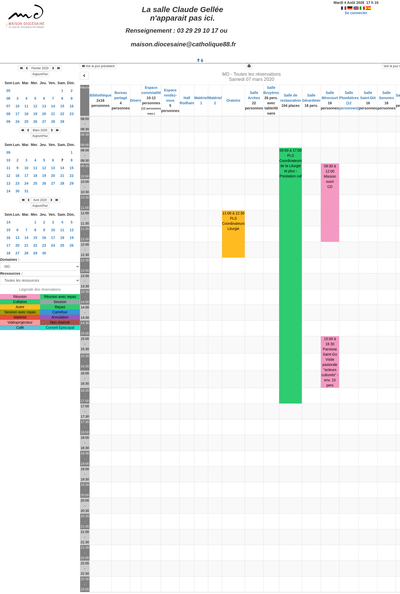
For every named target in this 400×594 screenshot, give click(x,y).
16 (72, 106)
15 (62, 106)
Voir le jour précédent (98, 66)
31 (26, 191)
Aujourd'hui (40, 74)
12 (35, 106)
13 (44, 106)
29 (62, 121)
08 (8, 114)
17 (17, 114)
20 (44, 114)
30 (17, 191)
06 (8, 98)
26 (35, 121)
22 (62, 114)
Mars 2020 (40, 130)
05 (8, 91)
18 (26, 114)
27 (44, 121)
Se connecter (356, 13)
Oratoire (233, 100)
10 (17, 106)
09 (8, 121)
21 (53, 114)
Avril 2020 (40, 200)
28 (53, 121)
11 (26, 106)
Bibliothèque (100, 95)
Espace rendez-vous (170, 95)
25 (26, 121)
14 (53, 106)
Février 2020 (40, 68)
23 (72, 114)
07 (8, 106)
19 (35, 114)
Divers (135, 100)
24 (17, 121)
